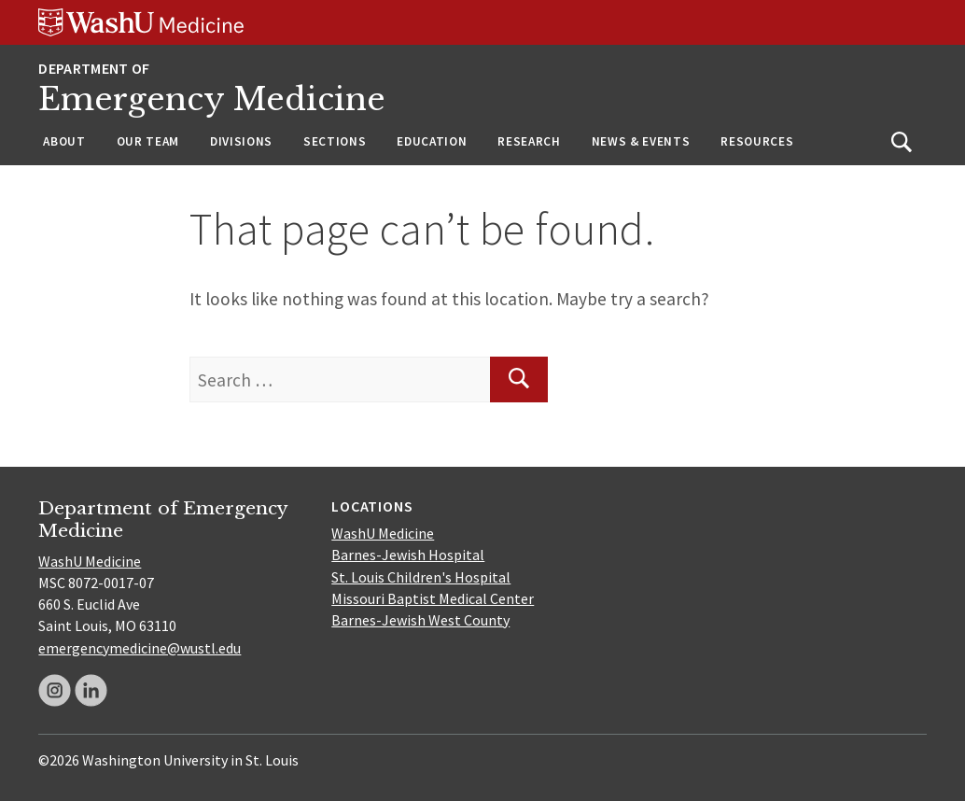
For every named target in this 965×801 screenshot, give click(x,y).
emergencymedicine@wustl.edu (139, 648)
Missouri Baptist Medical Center (432, 598)
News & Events (641, 141)
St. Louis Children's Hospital (420, 577)
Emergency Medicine (211, 99)
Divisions (241, 141)
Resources (756, 141)
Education (432, 141)
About (64, 141)
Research (528, 141)
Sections (334, 141)
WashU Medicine (89, 561)
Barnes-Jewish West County (420, 620)
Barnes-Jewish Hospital (407, 554)
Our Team (148, 141)
